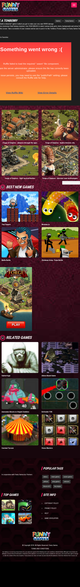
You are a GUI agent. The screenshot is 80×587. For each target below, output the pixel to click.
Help (46, 513)
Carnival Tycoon (8, 448)
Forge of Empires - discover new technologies (60, 178)
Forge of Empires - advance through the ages (20, 143)
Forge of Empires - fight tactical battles (20, 178)
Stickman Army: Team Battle (52, 260)
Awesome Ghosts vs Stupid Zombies (15, 412)
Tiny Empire (6, 224)
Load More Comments (71, 183)
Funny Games (61, 21)
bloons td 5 (46, 486)
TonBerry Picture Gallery (22, 31)
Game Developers (51, 518)
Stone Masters (47, 448)
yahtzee (45, 481)
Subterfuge (6, 376)
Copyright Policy (52, 503)
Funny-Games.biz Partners (23, 475)
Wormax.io (46, 224)
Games (49, 21)
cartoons (66, 481)
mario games (56, 477)
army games (56, 481)
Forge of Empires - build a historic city (60, 143)
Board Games (74, 21)
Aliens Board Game (49, 376)
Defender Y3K (47, 412)
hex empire (57, 486)
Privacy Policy (50, 508)
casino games (68, 477)
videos (45, 477)
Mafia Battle (6, 260)
